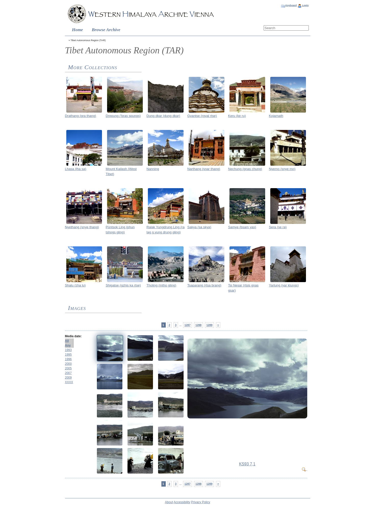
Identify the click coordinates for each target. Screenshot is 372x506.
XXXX (69, 382)
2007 (68, 373)
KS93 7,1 (247, 464)
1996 (68, 359)
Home (77, 29)
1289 (209, 325)
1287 (187, 325)
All (67, 341)
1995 (68, 354)
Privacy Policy (200, 502)
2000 (68, 364)
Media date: (73, 336)
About (169, 502)
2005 (68, 368)
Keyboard (291, 5)
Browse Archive (106, 29)
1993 (68, 350)
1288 (198, 325)
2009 (68, 377)
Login (305, 5)
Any (68, 345)
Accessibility (182, 502)
